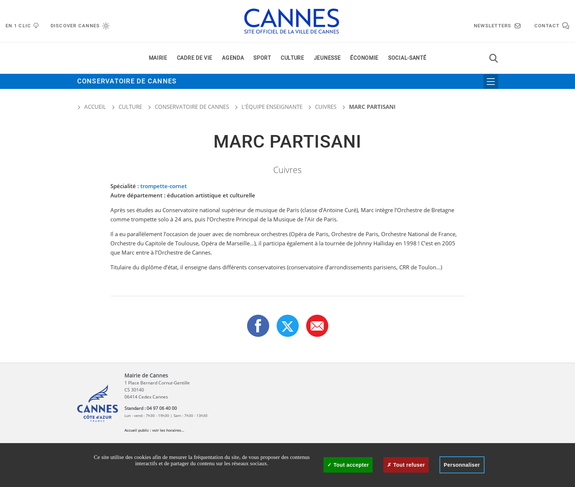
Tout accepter (348, 465)
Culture (292, 58)
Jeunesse (327, 58)
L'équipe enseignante (272, 106)
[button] (317, 325)
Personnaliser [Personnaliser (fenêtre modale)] (462, 465)
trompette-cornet (163, 186)
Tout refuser (406, 465)
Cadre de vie (194, 58)
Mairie (158, 58)
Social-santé (407, 58)
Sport (262, 58)
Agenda (233, 58)
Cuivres (325, 106)
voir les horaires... (168, 430)
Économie (364, 58)
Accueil (91, 106)
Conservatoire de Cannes (127, 82)
